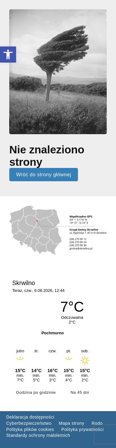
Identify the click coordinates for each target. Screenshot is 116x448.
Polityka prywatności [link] (82, 429)
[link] (8, 54)
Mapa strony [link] (71, 423)
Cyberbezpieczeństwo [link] (28, 423)
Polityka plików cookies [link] (30, 429)
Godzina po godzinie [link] (36, 392)
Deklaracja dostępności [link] (30, 417)
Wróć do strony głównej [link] (43, 174)
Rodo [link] (97, 423)
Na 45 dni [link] (80, 392)
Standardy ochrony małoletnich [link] (38, 435)
